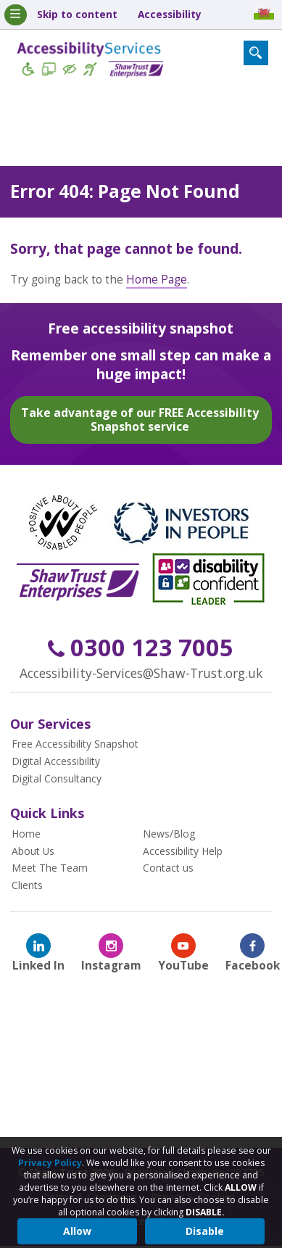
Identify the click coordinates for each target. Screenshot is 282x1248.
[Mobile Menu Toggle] (15, 14)
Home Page (156, 278)
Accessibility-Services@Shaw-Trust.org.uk (141, 672)
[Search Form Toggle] (256, 53)
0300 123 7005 (140, 647)
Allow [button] (77, 1231)
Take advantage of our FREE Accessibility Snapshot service (140, 419)
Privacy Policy (50, 1163)
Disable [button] (205, 1231)
